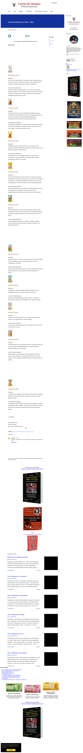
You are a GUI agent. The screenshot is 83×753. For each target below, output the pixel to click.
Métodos (21, 11)
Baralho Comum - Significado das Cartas (17, 557)
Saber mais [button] (4, 747)
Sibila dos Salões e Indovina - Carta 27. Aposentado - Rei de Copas (73, 70)
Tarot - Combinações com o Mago (15, 614)
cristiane (13, 438)
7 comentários (10, 608)
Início (9, 11)
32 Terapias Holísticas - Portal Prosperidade (11, 675)
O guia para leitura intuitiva (32, 534)
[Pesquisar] (54, 2)
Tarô (32, 532)
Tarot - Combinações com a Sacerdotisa (17, 595)
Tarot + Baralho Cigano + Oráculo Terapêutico (11, 669)
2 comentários (10, 646)
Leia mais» (38, 570)
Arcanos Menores (51, 40)
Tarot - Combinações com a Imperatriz (17, 576)
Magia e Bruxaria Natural (7, 671)
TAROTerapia (5, 678)
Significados (51, 43)
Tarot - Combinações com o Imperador (17, 652)
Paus (49, 42)
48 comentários (10, 570)
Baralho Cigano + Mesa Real (8, 672)
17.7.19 (17, 438)
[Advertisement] (25, 56)
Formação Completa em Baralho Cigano (10, 676)
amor (49, 39)
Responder (14, 442)
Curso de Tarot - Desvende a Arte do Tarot (11, 677)
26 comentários (10, 589)
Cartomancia (29, 11)
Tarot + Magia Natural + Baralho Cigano (10, 670)
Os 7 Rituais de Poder (6, 674)
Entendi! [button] (11, 750)
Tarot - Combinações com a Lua (15, 633)
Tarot (15, 11)
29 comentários (10, 627)
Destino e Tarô (69, 64)
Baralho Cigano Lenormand (41, 11)
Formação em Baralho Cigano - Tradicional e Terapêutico (14, 679)
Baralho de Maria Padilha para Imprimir (32, 469)
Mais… (52, 11)
